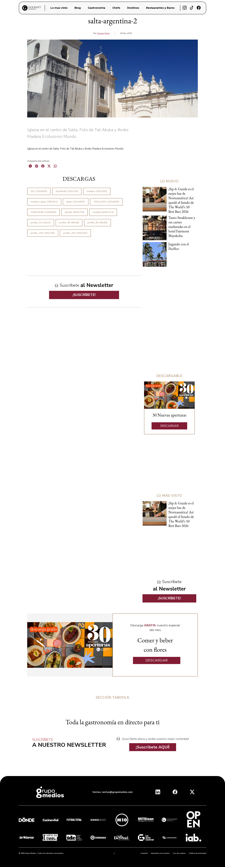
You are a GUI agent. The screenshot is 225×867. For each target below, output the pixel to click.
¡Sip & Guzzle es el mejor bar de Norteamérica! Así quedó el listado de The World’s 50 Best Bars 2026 (181, 200)
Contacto (144, 853)
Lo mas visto (59, 7)
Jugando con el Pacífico (178, 246)
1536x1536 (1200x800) (106, 201)
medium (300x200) (97, 191)
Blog (78, 7)
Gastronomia (96, 7)
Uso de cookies (179, 853)
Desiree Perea (103, 33)
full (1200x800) (39, 191)
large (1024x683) (75, 201)
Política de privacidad (197, 853)
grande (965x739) (74, 212)
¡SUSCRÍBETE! (84, 295)
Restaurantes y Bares (160, 7)
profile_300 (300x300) (75, 233)
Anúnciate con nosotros (160, 853)
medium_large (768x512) (44, 201)
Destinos (133, 7)
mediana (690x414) (103, 212)
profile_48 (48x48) (69, 222)
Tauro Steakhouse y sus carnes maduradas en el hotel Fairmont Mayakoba (181, 226)
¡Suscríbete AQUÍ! (153, 747)
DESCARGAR (169, 426)
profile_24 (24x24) (41, 222)
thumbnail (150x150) (67, 191)
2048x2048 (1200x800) (43, 212)
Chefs (116, 7)
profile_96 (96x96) (98, 222)
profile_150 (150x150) (43, 233)
